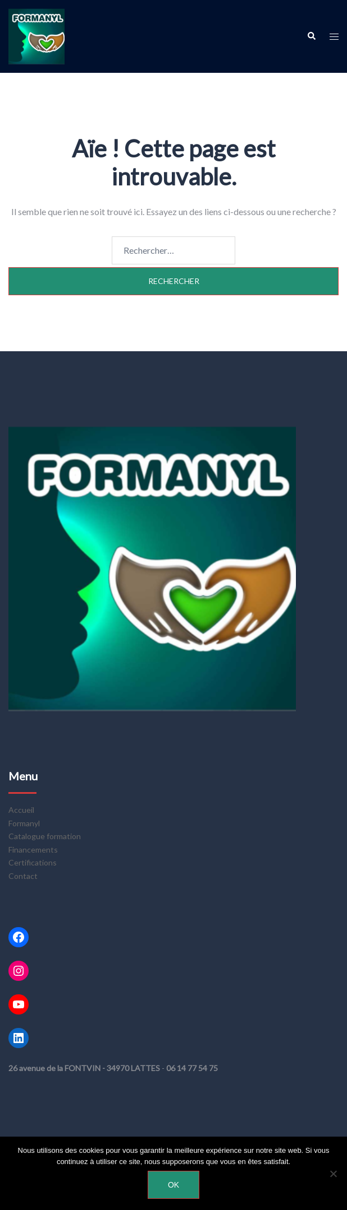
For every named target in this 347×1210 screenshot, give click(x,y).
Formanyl (24, 823)
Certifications (32, 862)
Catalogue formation (44, 836)
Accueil (21, 810)
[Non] (333, 1173)
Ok (173, 1184)
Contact (23, 876)
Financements (33, 849)
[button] (311, 36)
